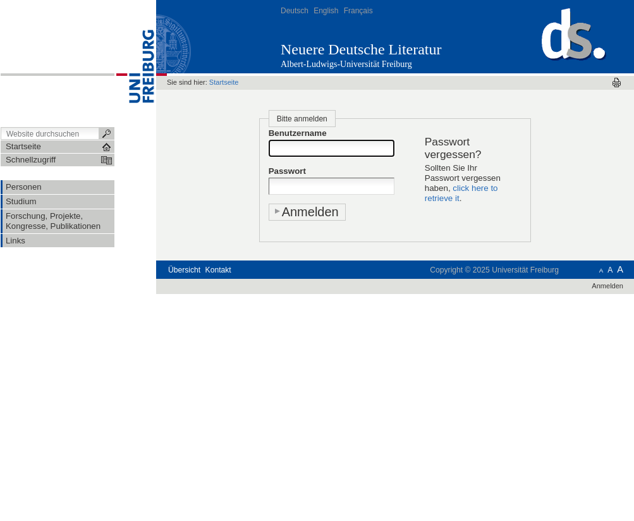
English (326, 10)
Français (358, 10)
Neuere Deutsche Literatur (361, 49)
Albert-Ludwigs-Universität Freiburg (346, 64)
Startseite (224, 82)
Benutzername (298, 133)
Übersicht (184, 270)
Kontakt (218, 270)
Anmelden (607, 286)
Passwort (287, 171)
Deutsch (294, 10)
